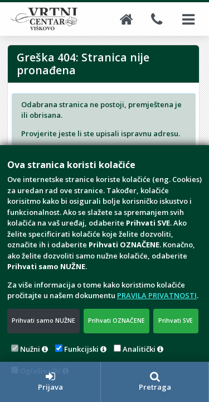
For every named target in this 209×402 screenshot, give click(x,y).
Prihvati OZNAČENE (116, 320)
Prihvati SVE (175, 320)
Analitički (139, 349)
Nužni (30, 349)
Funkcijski (81, 349)
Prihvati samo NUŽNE (43, 320)
